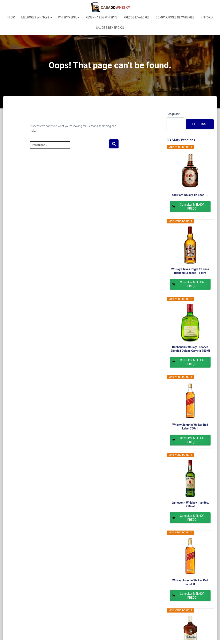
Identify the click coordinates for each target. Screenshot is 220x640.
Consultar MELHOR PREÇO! (192, 206)
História (206, 17)
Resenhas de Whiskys (101, 17)
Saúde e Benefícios (110, 27)
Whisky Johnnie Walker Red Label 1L (190, 582)
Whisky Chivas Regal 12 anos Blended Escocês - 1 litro (190, 271)
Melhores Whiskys (36, 17)
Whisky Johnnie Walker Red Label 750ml (190, 426)
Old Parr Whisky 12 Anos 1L (190, 195)
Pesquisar (173, 114)
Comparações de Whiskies (175, 17)
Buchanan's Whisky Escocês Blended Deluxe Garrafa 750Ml (190, 348)
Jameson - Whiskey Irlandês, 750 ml (190, 504)
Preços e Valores (136, 17)
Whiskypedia (68, 17)
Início (11, 17)
